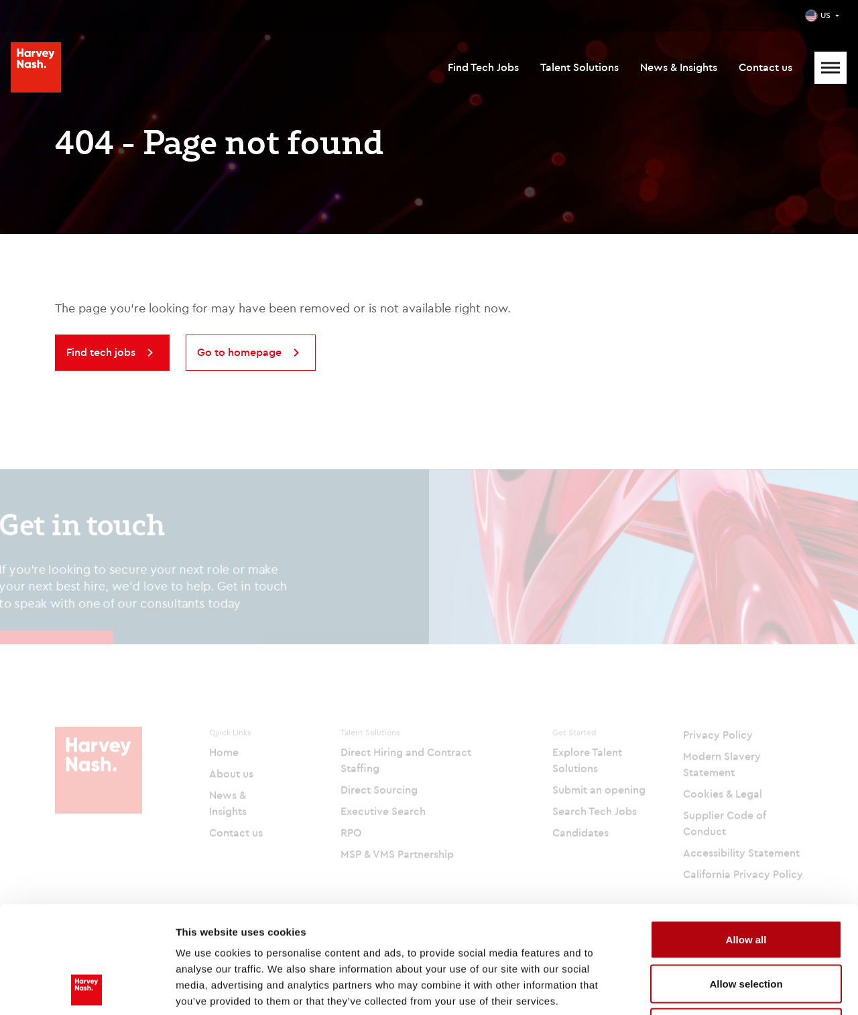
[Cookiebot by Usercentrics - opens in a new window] (86, 989)
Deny (746, 927)
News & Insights (678, 67)
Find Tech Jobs (483, 67)
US (825, 15)
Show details (703, 988)
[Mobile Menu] (830, 67)
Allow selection (745, 883)
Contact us (765, 67)
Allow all (746, 839)
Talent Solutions (579, 67)
